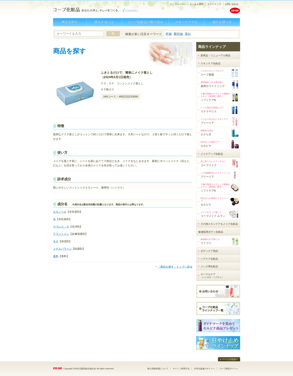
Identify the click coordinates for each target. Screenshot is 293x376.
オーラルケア (212, 276)
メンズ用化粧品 (209, 266)
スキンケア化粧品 (210, 63)
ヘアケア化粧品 (209, 258)
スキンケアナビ (186, 22)
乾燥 (169, 33)
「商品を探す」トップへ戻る (175, 266)
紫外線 (178, 33)
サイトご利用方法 (181, 368)
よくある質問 (196, 4)
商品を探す (70, 22)
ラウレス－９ (61, 226)
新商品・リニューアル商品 (215, 55)
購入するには (104, 22)
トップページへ (178, 4)
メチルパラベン (62, 248)
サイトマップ (214, 4)
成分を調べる (222, 22)
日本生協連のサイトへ (204, 368)
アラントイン (61, 233)
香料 (55, 256)
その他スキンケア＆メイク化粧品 (219, 223)
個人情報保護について (157, 368)
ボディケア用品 (209, 251)
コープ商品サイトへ (228, 368)
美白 (188, 33)
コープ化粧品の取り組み (145, 22)
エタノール (59, 211)
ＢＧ (55, 241)
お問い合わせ (232, 4)
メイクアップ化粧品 (212, 153)
